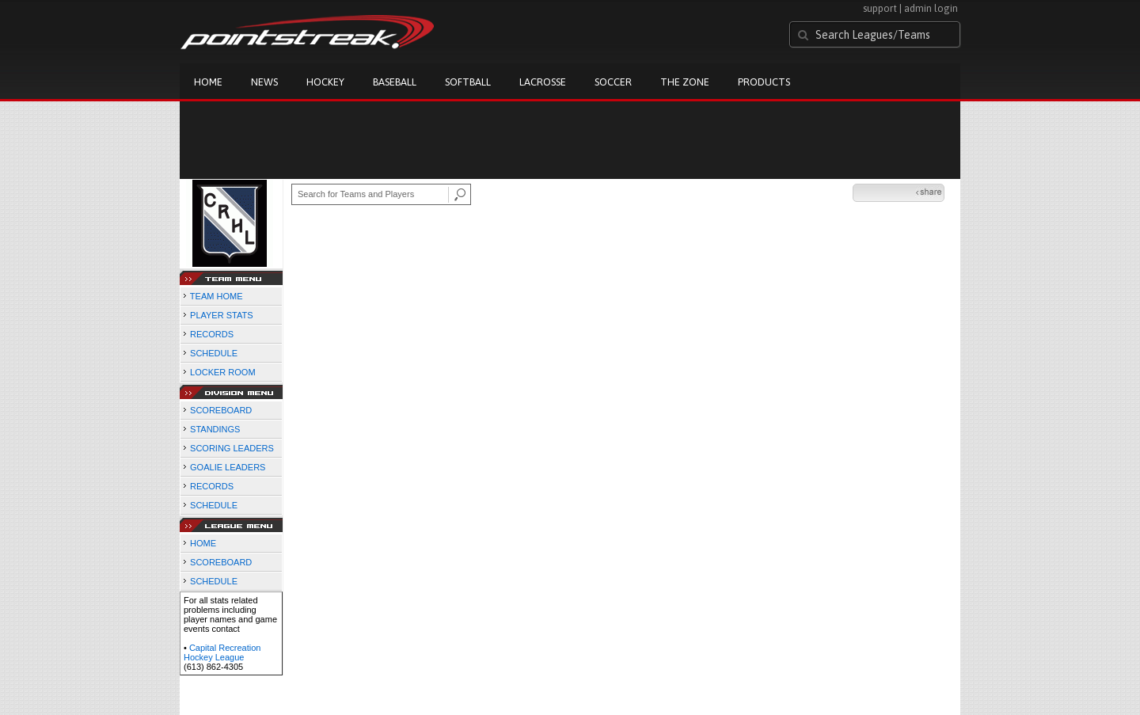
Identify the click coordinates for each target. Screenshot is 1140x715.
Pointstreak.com (307, 33)
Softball (468, 82)
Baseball (394, 82)
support (880, 8)
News (264, 82)
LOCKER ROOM (223, 372)
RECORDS (212, 334)
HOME (203, 543)
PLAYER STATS (221, 315)
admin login (931, 8)
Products (764, 82)
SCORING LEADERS (232, 448)
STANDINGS (215, 429)
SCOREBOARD (221, 410)
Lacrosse (542, 82)
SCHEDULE (214, 353)
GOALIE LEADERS (227, 467)
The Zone (684, 82)
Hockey (325, 82)
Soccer (613, 82)
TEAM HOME (216, 296)
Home (208, 82)
